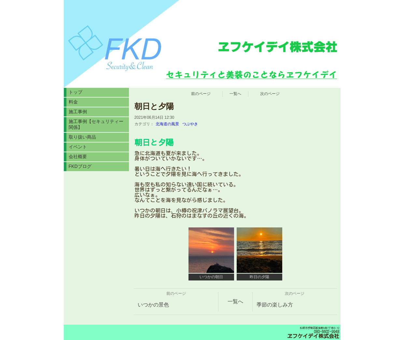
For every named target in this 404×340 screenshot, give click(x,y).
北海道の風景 (167, 124)
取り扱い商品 (82, 137)
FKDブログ (80, 166)
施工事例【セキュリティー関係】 (96, 124)
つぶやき (190, 124)
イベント (78, 146)
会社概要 (78, 156)
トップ (75, 92)
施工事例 (78, 111)
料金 (73, 101)
